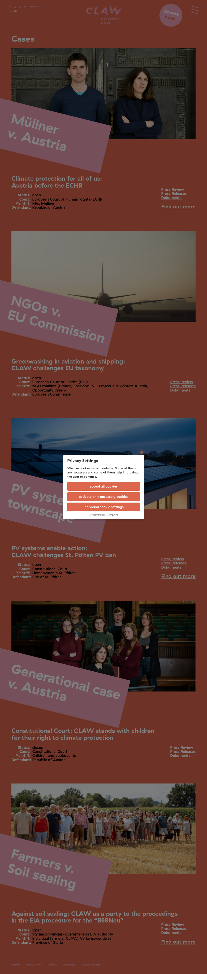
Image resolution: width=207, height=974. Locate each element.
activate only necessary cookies (103, 496)
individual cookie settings (104, 507)
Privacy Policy (97, 514)
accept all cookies (104, 486)
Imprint (113, 514)
